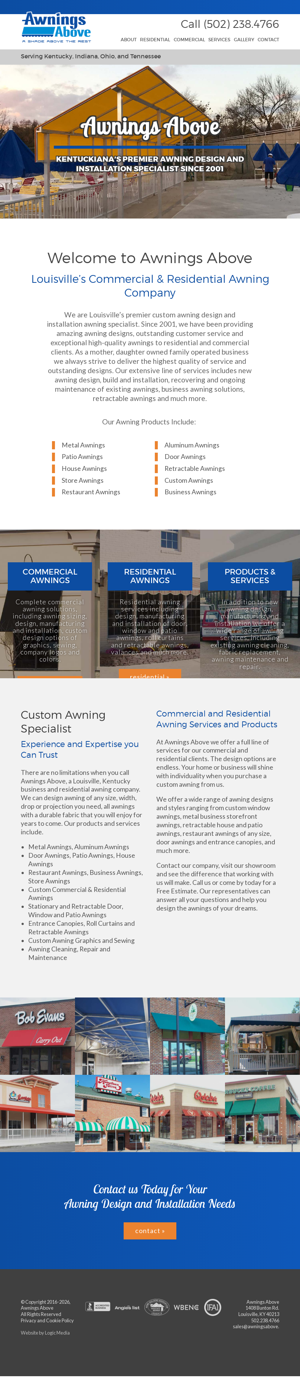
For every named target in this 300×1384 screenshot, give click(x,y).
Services (219, 39)
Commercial (189, 39)
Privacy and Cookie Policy (47, 1320)
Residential (155, 39)
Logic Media (57, 1333)
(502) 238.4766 (241, 23)
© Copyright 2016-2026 (45, 1302)
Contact (268, 39)
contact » (150, 1231)
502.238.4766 (265, 1320)
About (129, 39)
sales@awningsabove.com (260, 1326)
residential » (150, 677)
